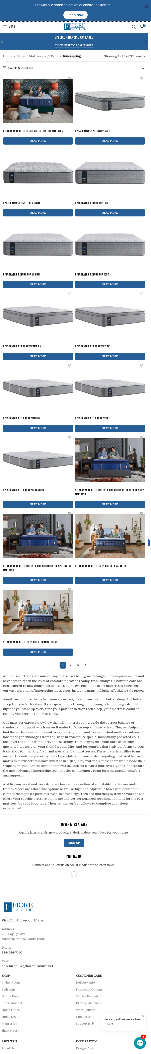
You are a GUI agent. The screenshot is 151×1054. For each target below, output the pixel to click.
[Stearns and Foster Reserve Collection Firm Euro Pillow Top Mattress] (38, 536)
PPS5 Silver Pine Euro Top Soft (92, 275)
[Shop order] (142, 68)
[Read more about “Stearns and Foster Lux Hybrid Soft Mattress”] (110, 580)
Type (54, 56)
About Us (9, 1041)
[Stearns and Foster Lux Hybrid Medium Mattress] (38, 612)
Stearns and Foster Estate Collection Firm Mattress (33, 131)
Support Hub (85, 1023)
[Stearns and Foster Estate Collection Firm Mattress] (38, 101)
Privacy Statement (89, 1003)
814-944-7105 (12, 952)
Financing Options (89, 989)
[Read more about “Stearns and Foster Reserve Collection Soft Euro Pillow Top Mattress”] (110, 504)
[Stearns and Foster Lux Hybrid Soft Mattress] (110, 536)
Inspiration (86, 1041)
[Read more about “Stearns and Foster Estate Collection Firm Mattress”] (38, 141)
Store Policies (85, 1010)
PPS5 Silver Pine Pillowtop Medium (22, 346)
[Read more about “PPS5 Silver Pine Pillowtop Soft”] (110, 356)
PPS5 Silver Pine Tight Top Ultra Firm (23, 490)
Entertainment (12, 1003)
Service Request (87, 996)
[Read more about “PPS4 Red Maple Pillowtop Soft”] (110, 141)
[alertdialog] (75, 10)
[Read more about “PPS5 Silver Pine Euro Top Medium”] (38, 284)
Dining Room (11, 996)
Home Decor (11, 1017)
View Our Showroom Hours (23, 920)
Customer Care (89, 976)
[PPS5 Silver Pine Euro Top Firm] (110, 173)
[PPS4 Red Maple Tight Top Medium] (38, 173)
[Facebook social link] (74, 874)
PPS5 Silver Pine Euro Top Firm (91, 203)
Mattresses (37, 56)
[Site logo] (74, 26)
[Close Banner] (146, 6)
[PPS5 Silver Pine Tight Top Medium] (38, 388)
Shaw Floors (10, 1030)
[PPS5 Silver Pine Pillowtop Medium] (38, 316)
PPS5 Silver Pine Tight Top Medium (22, 418)
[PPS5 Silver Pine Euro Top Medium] (38, 244)
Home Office (11, 1010)
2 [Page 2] (70, 665)
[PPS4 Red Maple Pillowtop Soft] (110, 101)
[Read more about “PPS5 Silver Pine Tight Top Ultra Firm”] (38, 504)
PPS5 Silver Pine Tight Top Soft (92, 418)
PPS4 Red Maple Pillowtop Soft (92, 131)
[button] (146, 41)
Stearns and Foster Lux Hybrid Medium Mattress (30, 642)
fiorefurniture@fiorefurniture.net (27, 966)
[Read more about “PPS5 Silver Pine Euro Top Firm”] (110, 212)
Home (7, 56)
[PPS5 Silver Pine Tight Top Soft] (110, 388)
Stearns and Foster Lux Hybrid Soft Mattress (101, 566)
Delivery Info (85, 982)
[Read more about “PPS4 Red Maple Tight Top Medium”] (38, 212)
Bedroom (8, 989)
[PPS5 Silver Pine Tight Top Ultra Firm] (38, 460)
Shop (21, 56)
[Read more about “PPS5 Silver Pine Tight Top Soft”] (110, 428)
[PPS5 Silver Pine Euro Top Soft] (110, 244)
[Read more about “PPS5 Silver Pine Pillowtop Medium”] (38, 356)
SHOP (6, 976)
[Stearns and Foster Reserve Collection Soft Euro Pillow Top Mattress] (110, 460)
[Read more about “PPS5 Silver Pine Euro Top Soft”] (110, 284)
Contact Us (83, 1017)
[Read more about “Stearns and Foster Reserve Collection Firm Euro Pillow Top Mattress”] (38, 580)
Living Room (11, 982)
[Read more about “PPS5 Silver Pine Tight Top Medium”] (38, 428)
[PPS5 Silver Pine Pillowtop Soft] (110, 316)
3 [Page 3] (78, 665)
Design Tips (84, 1048)
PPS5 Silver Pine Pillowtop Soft (92, 346)
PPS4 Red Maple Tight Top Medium (21, 203)
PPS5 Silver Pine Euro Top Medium (21, 275)
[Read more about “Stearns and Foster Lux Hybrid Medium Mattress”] (38, 652)
